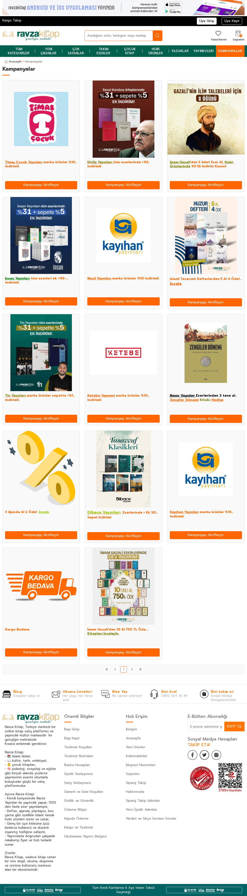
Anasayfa (13, 61)
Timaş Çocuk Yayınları (23, 162)
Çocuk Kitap (130, 51)
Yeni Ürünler (135, 747)
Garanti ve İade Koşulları (83, 791)
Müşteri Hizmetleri (140, 764)
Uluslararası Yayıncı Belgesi (85, 836)
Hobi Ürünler (155, 51)
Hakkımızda (135, 791)
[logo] (30, 35)
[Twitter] (204, 755)
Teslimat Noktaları (78, 756)
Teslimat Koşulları (78, 747)
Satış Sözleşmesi (77, 782)
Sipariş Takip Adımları (143, 800)
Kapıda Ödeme (76, 818)
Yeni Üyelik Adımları (141, 809)
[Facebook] (192, 755)
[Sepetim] (238, 35)
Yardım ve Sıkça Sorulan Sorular (151, 818)
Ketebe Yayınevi (101, 395)
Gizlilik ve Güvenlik (79, 800)
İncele (176, 284)
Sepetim (132, 773)
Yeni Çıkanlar (48, 51)
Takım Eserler (103, 51)
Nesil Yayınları (99, 278)
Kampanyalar (230, 51)
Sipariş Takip (136, 782)
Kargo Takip (11, 20)
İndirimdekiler (136, 756)
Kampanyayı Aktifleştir (41, 184)
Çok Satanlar (76, 51)
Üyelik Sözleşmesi (78, 773)
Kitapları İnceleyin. (103, 633)
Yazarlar (180, 51)
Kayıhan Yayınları (184, 512)
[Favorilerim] (218, 35)
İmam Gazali (180, 162)
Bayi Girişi (71, 729)
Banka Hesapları (77, 764)
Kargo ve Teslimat (78, 827)
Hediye (217, 399)
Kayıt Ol (234, 726)
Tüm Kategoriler (18, 51)
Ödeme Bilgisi (75, 809)
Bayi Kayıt (72, 738)
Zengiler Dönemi (184, 399)
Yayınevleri (203, 51)
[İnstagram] (216, 755)
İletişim (131, 729)
